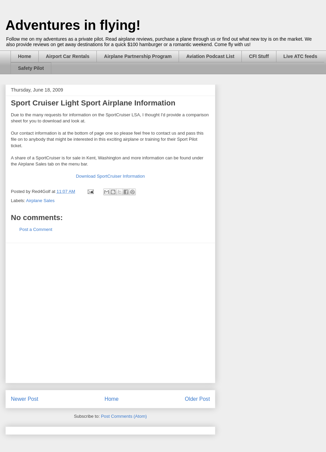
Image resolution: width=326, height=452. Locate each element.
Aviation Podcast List (210, 56)
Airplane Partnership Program (137, 56)
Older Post (197, 399)
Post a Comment (35, 229)
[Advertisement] (65, 313)
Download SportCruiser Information (110, 176)
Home (24, 56)
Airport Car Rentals (67, 56)
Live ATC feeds (301, 56)
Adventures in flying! (73, 25)
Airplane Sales (40, 200)
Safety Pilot (31, 68)
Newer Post (24, 399)
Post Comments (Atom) (124, 416)
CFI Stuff (259, 56)
